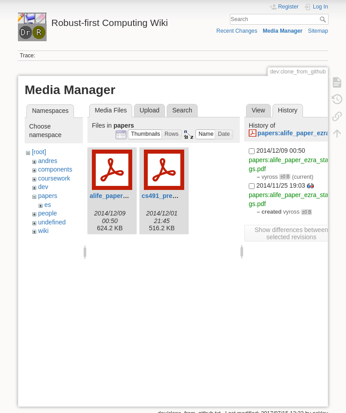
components (55, 169)
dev (43, 186)
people (47, 213)
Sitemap (318, 31)
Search (324, 19)
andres (47, 160)
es (47, 204)
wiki (43, 230)
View (258, 110)
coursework (54, 178)
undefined (52, 222)
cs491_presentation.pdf (177, 195)
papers (47, 195)
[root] (39, 151)
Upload (150, 110)
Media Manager (283, 31)
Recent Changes (236, 31)
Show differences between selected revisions (291, 233)
